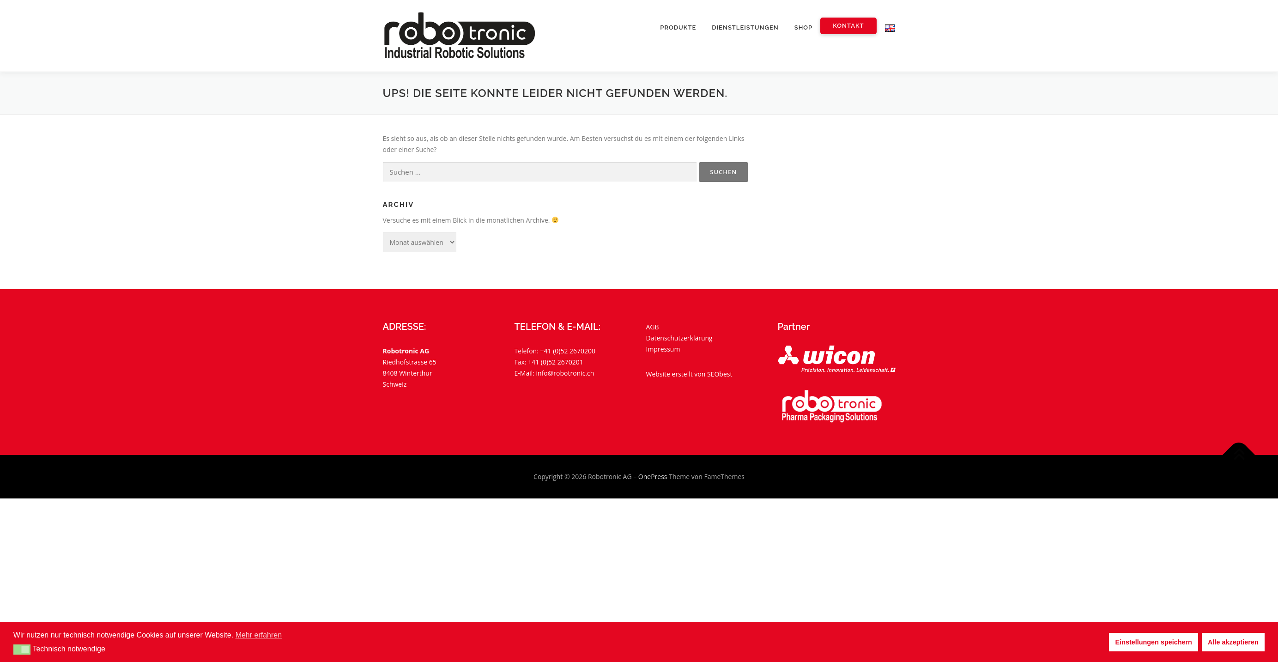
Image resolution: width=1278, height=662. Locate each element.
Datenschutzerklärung (679, 338)
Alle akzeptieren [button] (1233, 642)
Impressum (663, 349)
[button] (21, 649)
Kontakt (848, 25)
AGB (652, 326)
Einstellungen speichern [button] (1153, 642)
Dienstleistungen (745, 27)
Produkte (678, 27)
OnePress (652, 476)
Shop (803, 27)
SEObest (719, 374)
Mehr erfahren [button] (259, 635)
